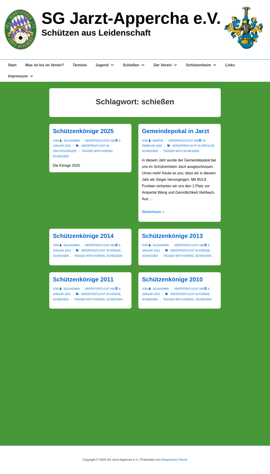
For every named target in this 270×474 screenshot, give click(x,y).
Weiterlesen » (153, 212)
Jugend (106, 64)
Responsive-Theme (175, 459)
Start (12, 65)
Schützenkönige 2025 (83, 131)
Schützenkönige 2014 (83, 235)
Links (230, 65)
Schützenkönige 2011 (83, 279)
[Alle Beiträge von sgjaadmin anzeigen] (70, 140)
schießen (61, 156)
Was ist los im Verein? (44, 65)
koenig (107, 151)
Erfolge (207, 145)
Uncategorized (64, 151)
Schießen (135, 64)
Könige (115, 250)
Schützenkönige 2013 (172, 235)
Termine (80, 65)
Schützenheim (202, 64)
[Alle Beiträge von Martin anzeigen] (156, 140)
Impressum (21, 75)
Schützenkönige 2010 (172, 279)
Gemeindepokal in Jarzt (175, 131)
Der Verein (167, 64)
